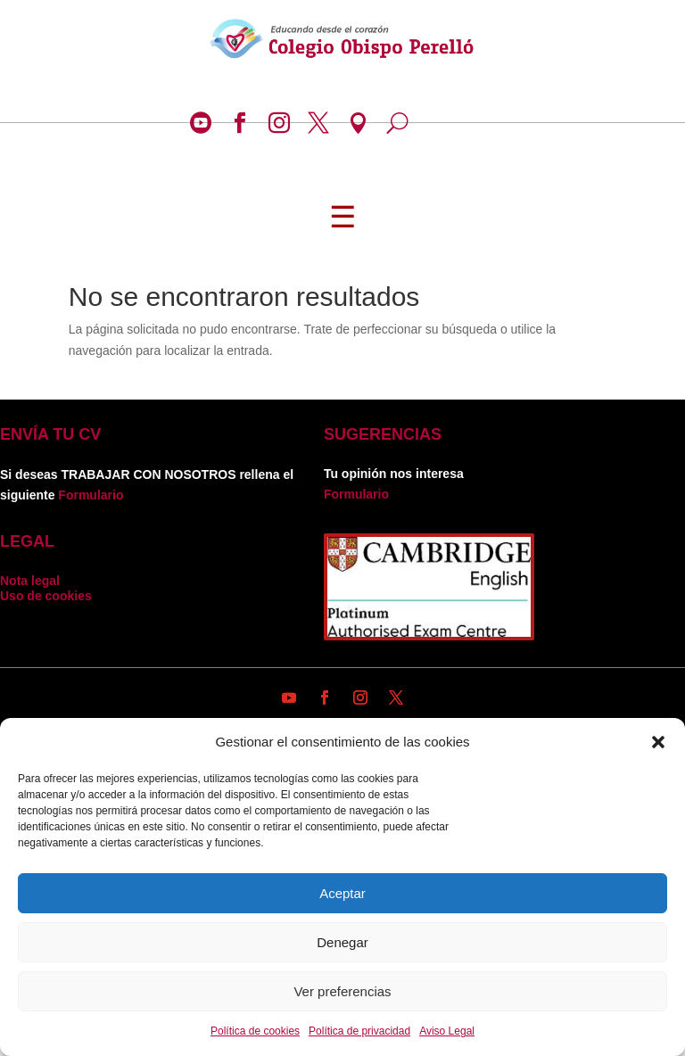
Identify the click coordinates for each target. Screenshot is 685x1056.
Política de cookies (255, 1031)
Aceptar (342, 893)
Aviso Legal (447, 1031)
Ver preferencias (342, 991)
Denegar (342, 942)
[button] (658, 742)
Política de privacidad (359, 1031)
